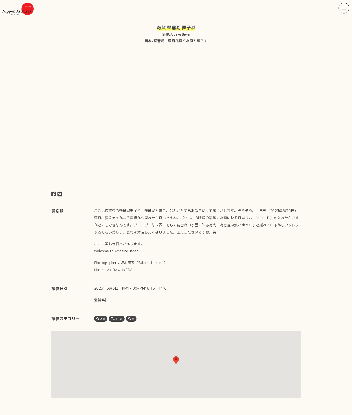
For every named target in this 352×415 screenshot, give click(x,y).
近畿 (100, 319)
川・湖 (116, 319)
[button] (344, 8)
